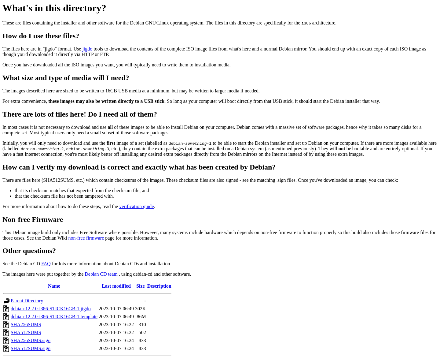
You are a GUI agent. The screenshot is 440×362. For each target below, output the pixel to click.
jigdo (87, 48)
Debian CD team (101, 274)
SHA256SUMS (26, 324)
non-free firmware (86, 238)
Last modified (116, 286)
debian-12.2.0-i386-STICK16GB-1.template (54, 316)
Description (159, 286)
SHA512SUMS (26, 332)
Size (140, 286)
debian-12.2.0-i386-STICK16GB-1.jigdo (51, 308)
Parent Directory (27, 300)
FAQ (46, 263)
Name (54, 286)
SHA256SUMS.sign (30, 340)
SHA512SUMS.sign (30, 348)
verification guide (136, 206)
